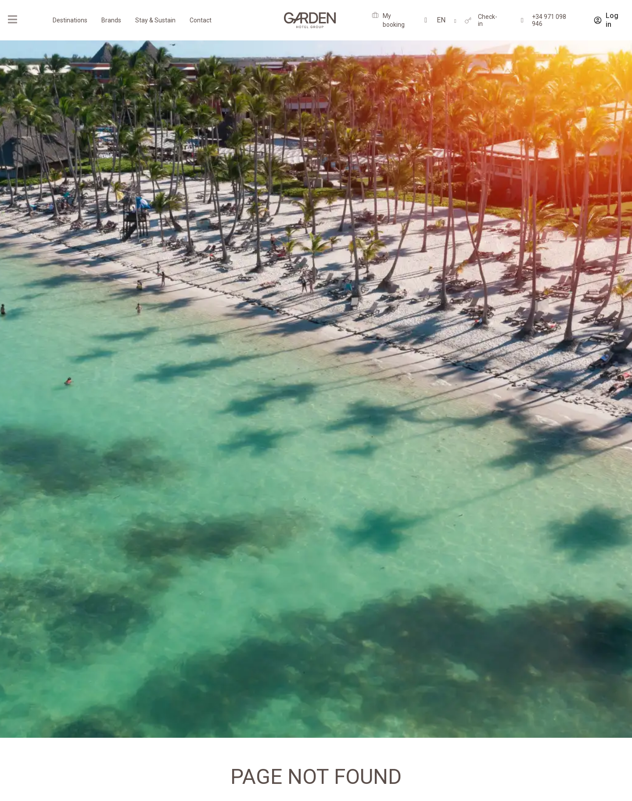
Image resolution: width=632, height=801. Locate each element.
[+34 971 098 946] (522, 20)
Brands (111, 20)
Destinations (70, 20)
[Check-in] (468, 20)
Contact (201, 20)
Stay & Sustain (155, 20)
